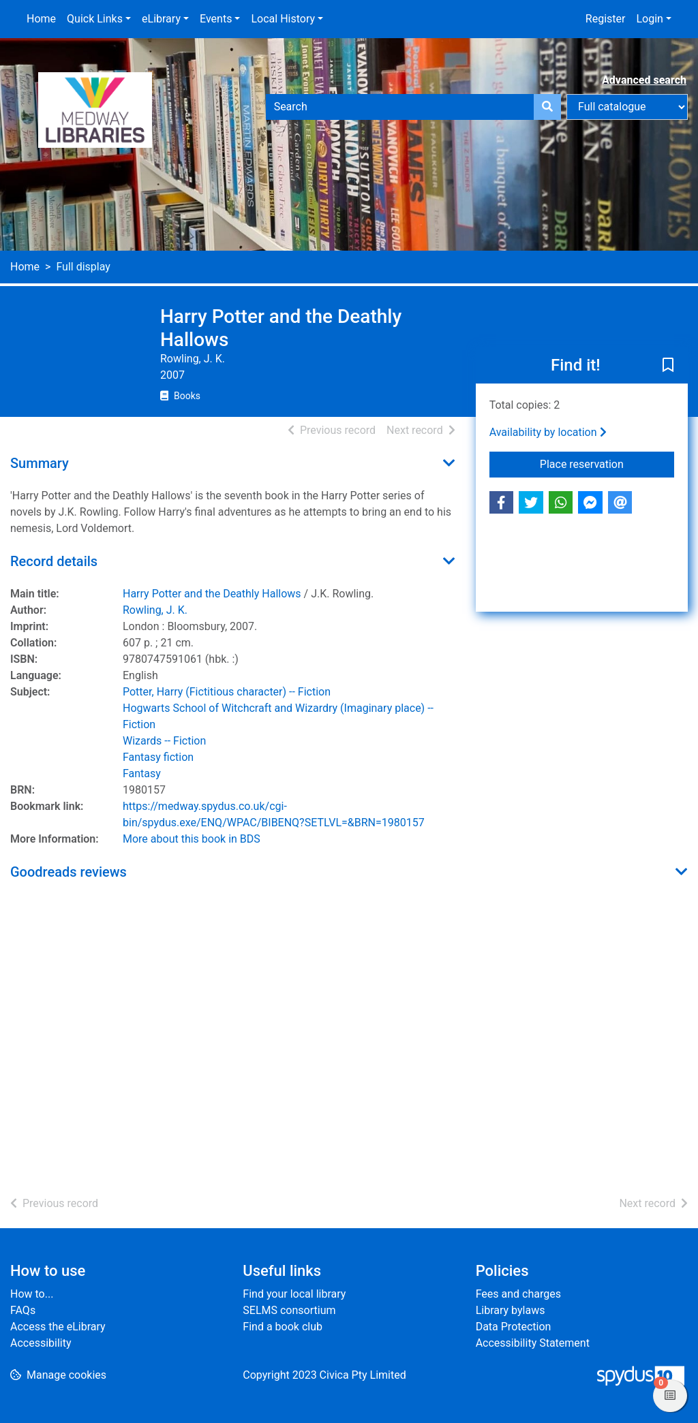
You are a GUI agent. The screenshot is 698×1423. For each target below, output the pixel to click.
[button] (668, 366)
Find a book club (282, 1326)
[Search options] (627, 107)
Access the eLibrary (58, 1326)
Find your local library (294, 1293)
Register (606, 18)
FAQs (22, 1310)
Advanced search (644, 80)
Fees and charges (518, 1293)
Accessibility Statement (533, 1342)
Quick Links (95, 18)
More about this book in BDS (191, 838)
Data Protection (513, 1326)
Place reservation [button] (607, 463)
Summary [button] (39, 463)
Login (649, 18)
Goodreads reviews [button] (68, 872)
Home (41, 18)
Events (216, 18)
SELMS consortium (289, 1310)
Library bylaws (510, 1310)
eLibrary (161, 18)
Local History (283, 18)
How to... (31, 1293)
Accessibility (41, 1342)
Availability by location (548, 432)
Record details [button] (53, 561)
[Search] (547, 107)
